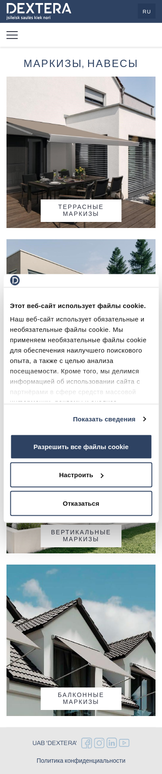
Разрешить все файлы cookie (80, 446)
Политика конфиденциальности (81, 761)
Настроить (81, 475)
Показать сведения (104, 419)
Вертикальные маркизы (81, 536)
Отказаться (81, 503)
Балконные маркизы (81, 698)
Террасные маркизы (81, 210)
